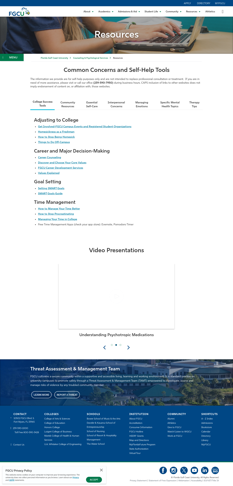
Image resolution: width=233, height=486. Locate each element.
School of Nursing (96, 431)
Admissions (207, 423)
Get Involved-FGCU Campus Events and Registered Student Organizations (84, 126)
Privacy (76, 478)
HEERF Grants (136, 436)
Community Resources (67, 104)
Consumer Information (140, 427)
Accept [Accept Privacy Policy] (94, 480)
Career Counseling (49, 157)
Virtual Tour (135, 453)
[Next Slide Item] (120, 345)
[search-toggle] (223, 11)
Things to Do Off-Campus (54, 142)
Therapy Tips (194, 104)
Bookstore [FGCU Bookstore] (206, 427)
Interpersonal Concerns (116, 104)
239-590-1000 (20, 428)
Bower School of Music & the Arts (103, 419)
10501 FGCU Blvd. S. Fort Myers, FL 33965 (24, 420)
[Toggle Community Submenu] (173, 11)
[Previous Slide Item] (112, 345)
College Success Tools (42, 104)
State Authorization (138, 449)
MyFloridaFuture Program (142, 445)
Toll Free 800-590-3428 (27, 432)
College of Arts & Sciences (57, 419)
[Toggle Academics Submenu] (106, 11)
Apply (187, 3)
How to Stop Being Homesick (56, 137)
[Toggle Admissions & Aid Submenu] (129, 11)
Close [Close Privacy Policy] (101, 470)
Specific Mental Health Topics (170, 104)
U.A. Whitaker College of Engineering (62, 444)
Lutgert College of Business (58, 432)
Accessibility (196, 481)
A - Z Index (207, 419)
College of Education (54, 423)
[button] (116, 296)
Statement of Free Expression (162, 481)
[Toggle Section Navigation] (12, 57)
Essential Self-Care (92, 104)
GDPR (11, 480)
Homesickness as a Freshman (56, 132)
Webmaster (183, 481)
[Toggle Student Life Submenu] (152, 11)
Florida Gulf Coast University (54, 58)
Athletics (210, 12)
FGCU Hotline (136, 432)
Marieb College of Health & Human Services (61, 438)
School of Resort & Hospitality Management (101, 438)
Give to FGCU (174, 427)
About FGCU (135, 419)
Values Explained (48, 173)
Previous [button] (104, 347)
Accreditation (135, 423)
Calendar (205, 432)
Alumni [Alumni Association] (170, 419)
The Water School (96, 444)
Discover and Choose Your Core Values (62, 162)
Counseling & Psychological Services (90, 58)
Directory (203, 3)
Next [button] (128, 347)
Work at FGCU (174, 436)
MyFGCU (220, 3)
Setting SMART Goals (51, 188)
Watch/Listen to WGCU (179, 432)
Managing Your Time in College (57, 219)
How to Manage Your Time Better (59, 209)
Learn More (41, 395)
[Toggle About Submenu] (88, 11)
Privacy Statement (138, 481)
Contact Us (18, 445)
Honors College (52, 427)
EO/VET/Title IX (211, 481)
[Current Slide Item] (116, 345)
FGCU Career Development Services (60, 168)
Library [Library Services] (204, 440)
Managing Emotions (141, 104)
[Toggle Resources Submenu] (193, 11)
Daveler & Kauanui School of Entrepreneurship (101, 425)
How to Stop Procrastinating (56, 214)
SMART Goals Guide (50, 193)
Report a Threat (67, 395)
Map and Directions (139, 440)
